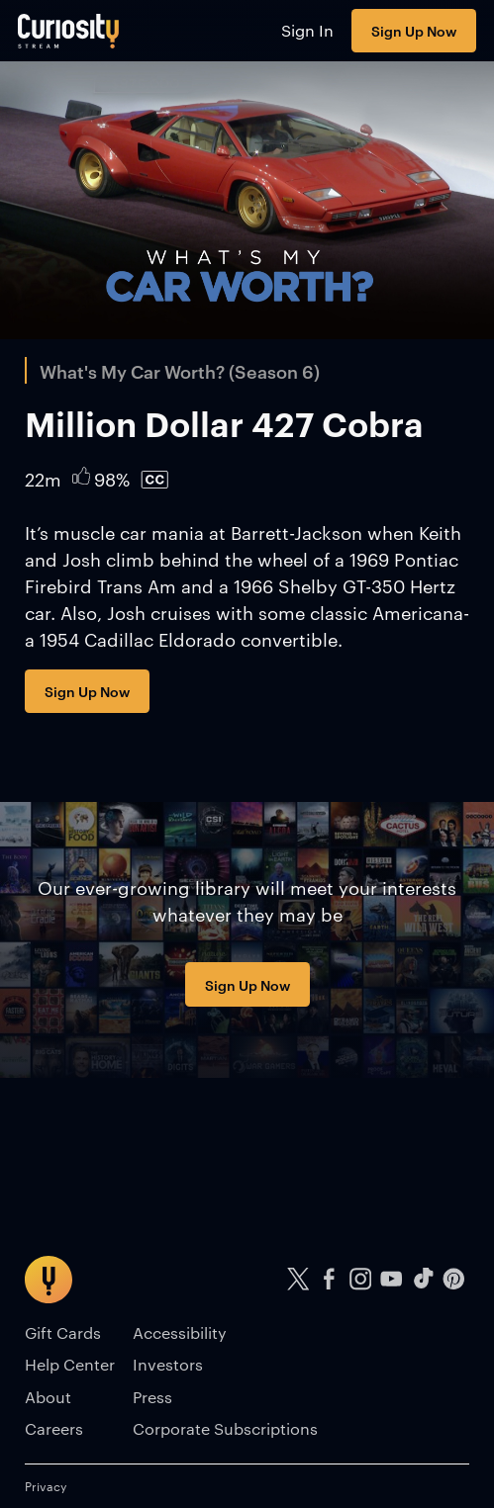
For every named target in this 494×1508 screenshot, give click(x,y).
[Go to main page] (69, 30)
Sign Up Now (413, 30)
